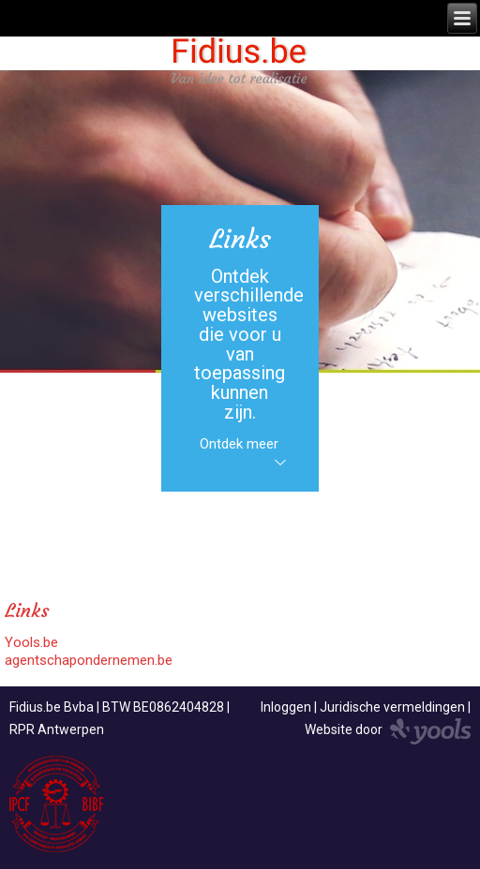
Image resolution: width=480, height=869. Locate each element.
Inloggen (286, 707)
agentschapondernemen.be (88, 660)
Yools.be (31, 642)
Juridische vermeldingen (392, 707)
